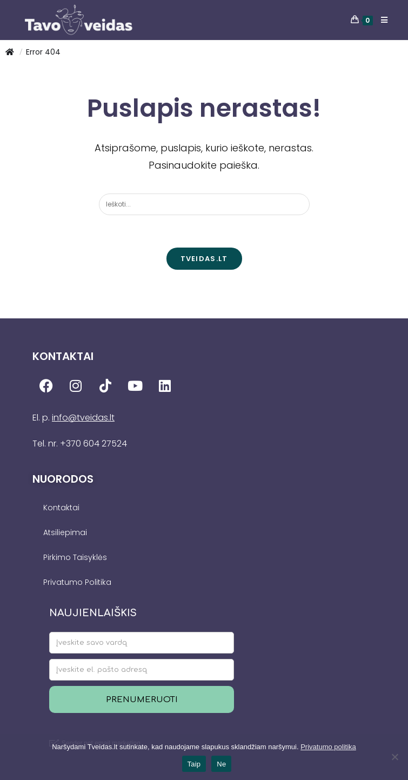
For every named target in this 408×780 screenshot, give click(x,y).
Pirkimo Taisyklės (75, 557)
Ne (221, 764)
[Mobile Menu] (380, 20)
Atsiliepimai (65, 532)
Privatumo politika (328, 747)
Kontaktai (61, 507)
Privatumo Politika (77, 582)
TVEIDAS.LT (204, 259)
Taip (194, 764)
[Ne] (394, 756)
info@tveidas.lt (83, 417)
